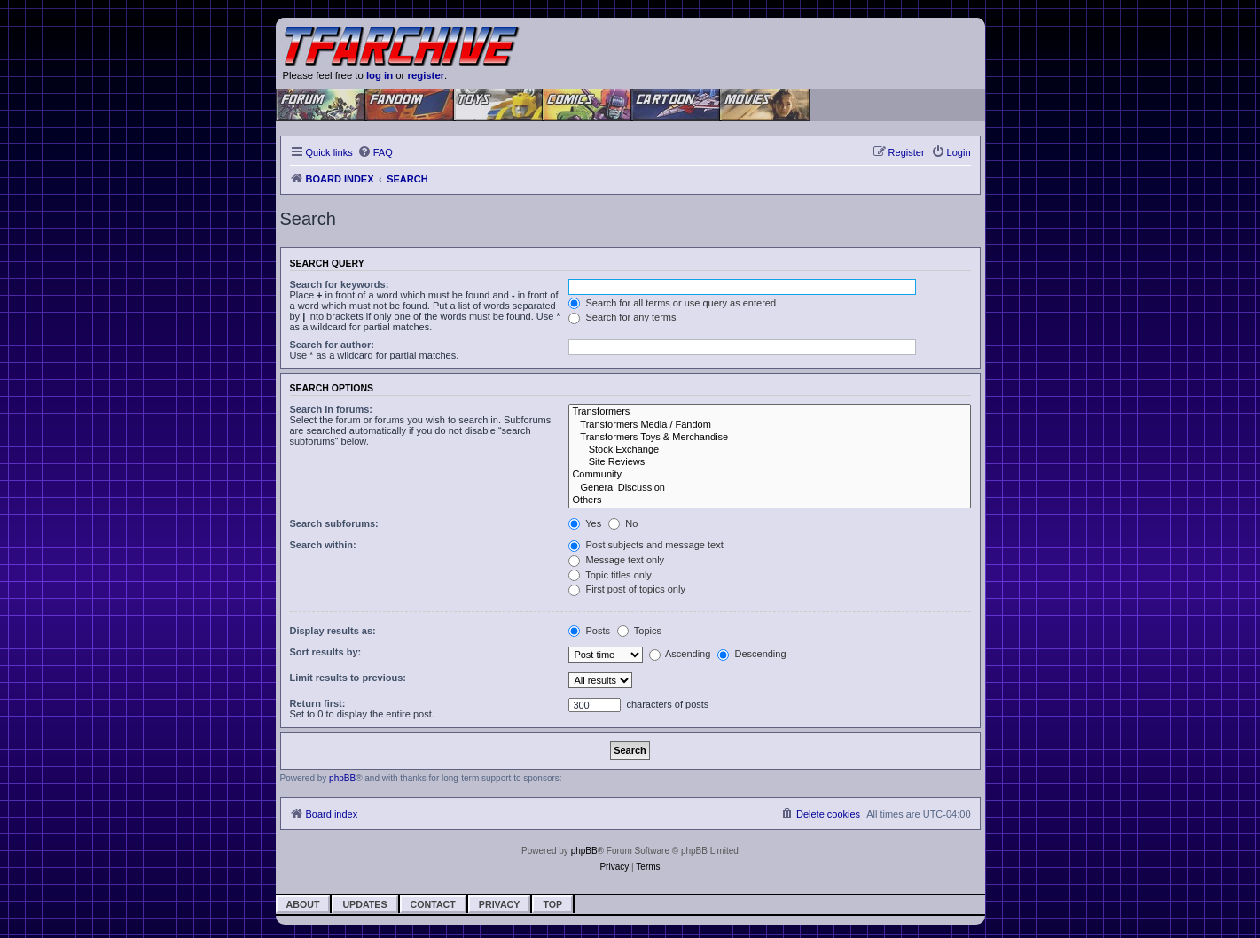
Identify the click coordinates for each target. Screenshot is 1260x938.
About (303, 904)
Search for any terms (622, 317)
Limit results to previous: (348, 677)
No (623, 523)
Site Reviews (769, 462)
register (426, 75)
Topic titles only (609, 575)
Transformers (769, 412)
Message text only (616, 559)
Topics (639, 630)
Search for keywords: (339, 284)
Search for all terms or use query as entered (672, 303)
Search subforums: (334, 523)
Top (552, 904)
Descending (751, 653)
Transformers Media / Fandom (769, 425)
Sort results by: (326, 652)
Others (769, 500)
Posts (589, 630)
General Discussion (769, 488)
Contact (433, 904)
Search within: (323, 544)
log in (379, 75)
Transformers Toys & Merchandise (769, 437)
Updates (364, 904)
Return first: (318, 703)
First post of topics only (626, 589)
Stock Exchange (769, 450)
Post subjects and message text (645, 544)
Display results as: (333, 630)
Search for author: (332, 344)
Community (769, 475)
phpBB (342, 778)
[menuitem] (375, 152)
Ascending (680, 653)
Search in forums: (331, 409)
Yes (584, 523)
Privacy (499, 904)
